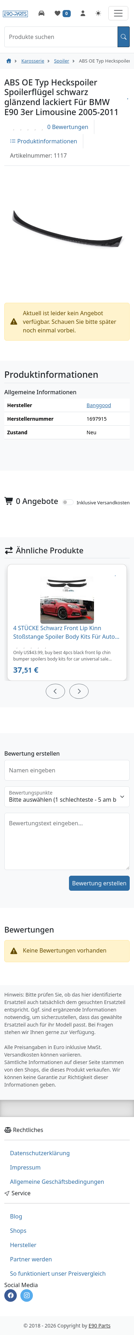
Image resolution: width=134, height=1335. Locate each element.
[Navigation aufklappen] (118, 13)
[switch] (68, 502)
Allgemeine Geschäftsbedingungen (57, 1182)
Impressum (25, 1167)
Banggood (98, 405)
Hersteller (23, 1245)
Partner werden (31, 1259)
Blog (16, 1216)
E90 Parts (99, 1325)
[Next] (79, 691)
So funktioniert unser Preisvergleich (58, 1273)
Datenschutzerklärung (40, 1153)
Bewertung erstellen (99, 883)
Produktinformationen (43, 141)
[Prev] (55, 691)
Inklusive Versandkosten (103, 502)
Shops (18, 1231)
